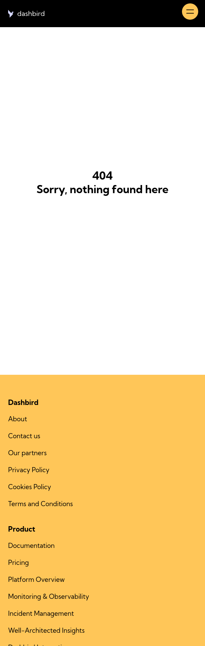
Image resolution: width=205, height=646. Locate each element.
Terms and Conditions (40, 504)
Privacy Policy (28, 470)
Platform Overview (36, 579)
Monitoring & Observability (48, 596)
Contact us (24, 436)
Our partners (27, 453)
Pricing (18, 562)
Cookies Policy (29, 487)
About (17, 419)
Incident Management (41, 613)
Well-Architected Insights (46, 630)
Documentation (31, 545)
